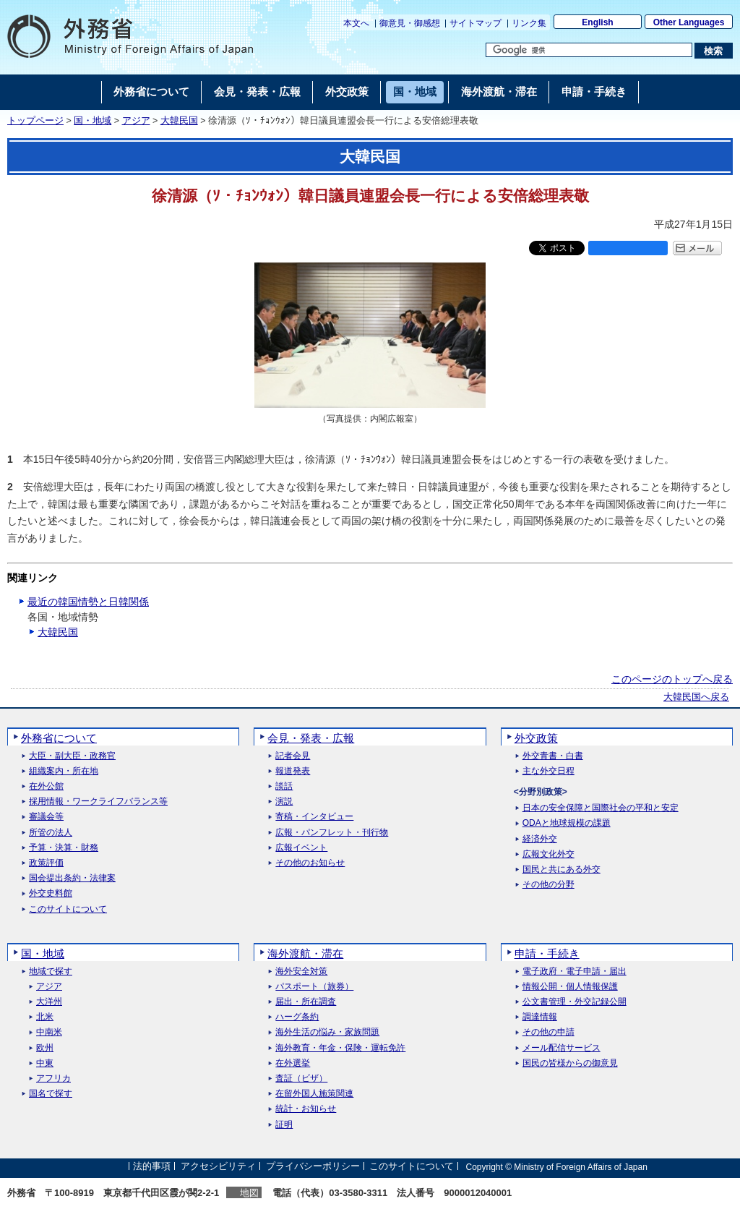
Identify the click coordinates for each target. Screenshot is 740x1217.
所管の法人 (50, 832)
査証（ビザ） (301, 1078)
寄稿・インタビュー (314, 816)
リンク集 (529, 23)
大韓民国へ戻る (696, 697)
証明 (284, 1125)
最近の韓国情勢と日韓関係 (88, 601)
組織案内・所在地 (63, 771)
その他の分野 (548, 884)
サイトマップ (475, 23)
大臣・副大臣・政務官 (72, 756)
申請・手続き (547, 953)
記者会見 (292, 756)
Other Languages (689, 22)
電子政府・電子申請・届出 (574, 971)
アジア (136, 121)
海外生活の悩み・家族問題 (327, 1032)
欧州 (44, 1048)
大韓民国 (179, 121)
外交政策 (536, 738)
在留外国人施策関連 (314, 1093)
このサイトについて (68, 909)
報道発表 (292, 771)
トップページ (35, 121)
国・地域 (92, 121)
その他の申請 (548, 1032)
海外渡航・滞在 (305, 953)
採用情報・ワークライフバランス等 (98, 801)
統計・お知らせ (305, 1109)
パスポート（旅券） (314, 986)
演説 (284, 801)
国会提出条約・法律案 (72, 878)
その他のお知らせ (310, 863)
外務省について (59, 738)
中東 (44, 1063)
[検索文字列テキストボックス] (589, 50)
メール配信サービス (561, 1048)
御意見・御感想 (409, 23)
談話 (284, 786)
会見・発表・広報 (310, 738)
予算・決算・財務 (63, 848)
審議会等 (46, 816)
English (597, 22)
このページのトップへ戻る (672, 679)
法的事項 (152, 1166)
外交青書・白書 (552, 756)
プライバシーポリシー (313, 1166)
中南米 (49, 1032)
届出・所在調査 (305, 1002)
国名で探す (50, 1093)
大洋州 (49, 1002)
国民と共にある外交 (561, 869)
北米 (44, 1017)
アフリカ (53, 1078)
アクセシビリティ (218, 1166)
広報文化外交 (548, 854)
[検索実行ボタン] (713, 51)
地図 (249, 1192)
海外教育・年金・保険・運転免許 (340, 1048)
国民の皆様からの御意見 (570, 1063)
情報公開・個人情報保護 (570, 986)
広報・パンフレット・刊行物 (331, 832)
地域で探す (50, 971)
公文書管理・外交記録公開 (574, 1002)
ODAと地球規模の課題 (566, 823)
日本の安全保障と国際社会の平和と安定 (600, 808)
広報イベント (301, 848)
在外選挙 (292, 1063)
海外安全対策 (301, 971)
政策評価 (46, 863)
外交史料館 (50, 893)
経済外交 (539, 839)
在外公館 (46, 786)
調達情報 (539, 1017)
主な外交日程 (548, 771)
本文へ (356, 23)
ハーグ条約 (297, 1017)
